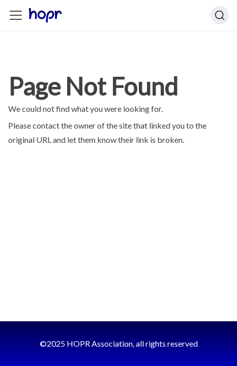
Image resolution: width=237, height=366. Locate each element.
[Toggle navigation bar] (15, 15)
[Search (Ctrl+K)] (220, 15)
